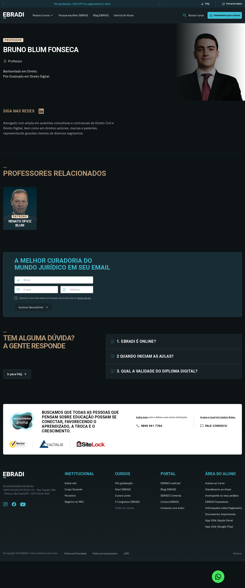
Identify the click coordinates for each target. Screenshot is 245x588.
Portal (168, 474)
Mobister (237, 553)
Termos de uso (84, 298)
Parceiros (70, 495)
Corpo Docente (73, 489)
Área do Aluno (220, 474)
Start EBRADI (123, 489)
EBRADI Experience (216, 502)
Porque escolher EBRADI (73, 15)
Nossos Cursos (41, 15)
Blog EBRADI (101, 15)
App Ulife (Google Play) (219, 526)
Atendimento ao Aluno (218, 489)
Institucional (79, 474)
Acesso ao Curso (215, 483)
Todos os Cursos (124, 508)
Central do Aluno (124, 15)
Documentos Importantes (220, 514)
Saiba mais (142, 417)
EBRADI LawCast (170, 483)
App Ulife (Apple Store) (219, 520)
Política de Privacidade (75, 553)
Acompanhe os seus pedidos (222, 495)
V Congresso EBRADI (127, 502)
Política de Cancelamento (105, 553)
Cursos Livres (123, 495)
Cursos (122, 474)
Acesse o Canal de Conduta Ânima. (218, 417)
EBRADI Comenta (171, 495)
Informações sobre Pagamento (223, 508)
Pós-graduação (124, 483)
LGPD (126, 553)
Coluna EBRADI (170, 502)
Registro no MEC (74, 502)
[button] (3, 3)
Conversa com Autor (172, 508)
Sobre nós (70, 483)
